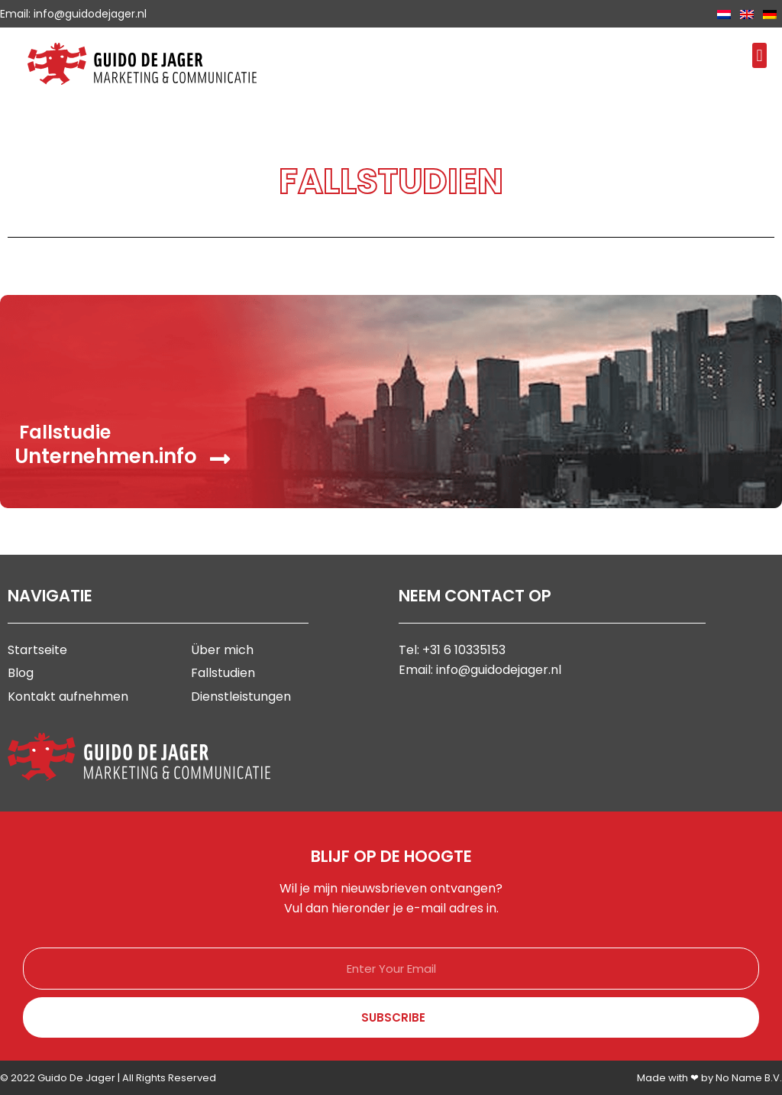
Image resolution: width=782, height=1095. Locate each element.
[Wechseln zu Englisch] (746, 14)
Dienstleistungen (241, 696)
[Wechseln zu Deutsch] (769, 14)
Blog (21, 673)
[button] (759, 55)
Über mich (222, 650)
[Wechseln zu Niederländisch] (724, 14)
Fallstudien (223, 673)
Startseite (37, 650)
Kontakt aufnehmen (68, 696)
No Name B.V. (749, 1078)
